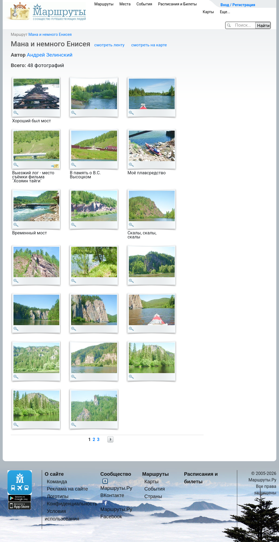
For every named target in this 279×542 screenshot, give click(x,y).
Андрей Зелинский (49, 55)
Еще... (225, 12)
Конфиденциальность (72, 503)
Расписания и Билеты (177, 4)
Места (124, 4)
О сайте (54, 474)
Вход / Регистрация (238, 5)
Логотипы (57, 496)
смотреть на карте (149, 45)
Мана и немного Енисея (50, 34)
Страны (153, 496)
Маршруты (103, 4)
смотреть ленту (109, 45)
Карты (208, 12)
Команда (57, 481)
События (144, 4)
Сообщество (115, 474)
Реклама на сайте (67, 489)
